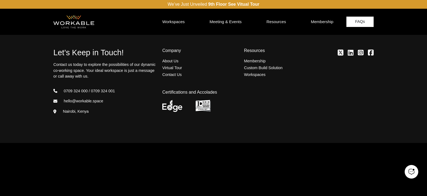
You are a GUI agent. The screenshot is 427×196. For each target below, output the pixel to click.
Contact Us (172, 74)
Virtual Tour (172, 68)
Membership (322, 21)
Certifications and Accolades (189, 92)
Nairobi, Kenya (71, 111)
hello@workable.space (78, 101)
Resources (276, 21)
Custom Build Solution (263, 68)
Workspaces (173, 21)
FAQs (360, 21)
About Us (170, 61)
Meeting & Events (226, 21)
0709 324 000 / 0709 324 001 (84, 91)
